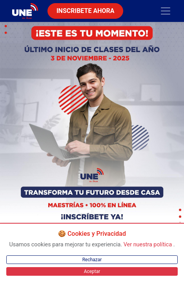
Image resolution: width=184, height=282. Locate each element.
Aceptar (92, 271)
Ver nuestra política (148, 244)
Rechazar (92, 259)
